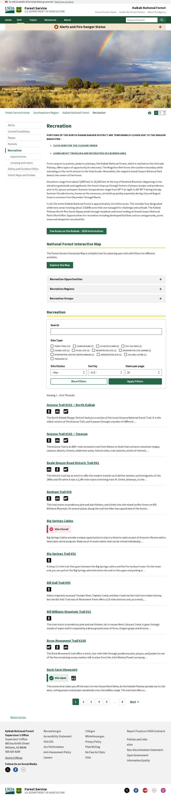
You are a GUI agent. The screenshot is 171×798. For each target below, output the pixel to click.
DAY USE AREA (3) (133, 346)
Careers (48, 757)
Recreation (15, 150)
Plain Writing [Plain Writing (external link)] (92, 747)
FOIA (88, 757)
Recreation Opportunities (66, 279)
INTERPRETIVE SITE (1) (106, 350)
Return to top (18, 717)
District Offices (13, 758)
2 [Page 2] (83, 702)
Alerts (11, 125)
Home (8, 19)
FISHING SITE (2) (61, 350)
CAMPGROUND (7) (85, 346)
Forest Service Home (105, 12)
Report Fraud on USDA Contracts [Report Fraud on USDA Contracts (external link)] (146, 731)
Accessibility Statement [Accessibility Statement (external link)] (58, 736)
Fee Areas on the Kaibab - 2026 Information (76, 231)
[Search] (162, 20)
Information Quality (138, 760)
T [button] (156, 112)
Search (55, 325)
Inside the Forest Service (132, 12)
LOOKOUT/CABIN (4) (109, 346)
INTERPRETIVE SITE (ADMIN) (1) (137, 350)
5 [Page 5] (106, 702)
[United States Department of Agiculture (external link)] (10, 10)
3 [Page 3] (91, 702)
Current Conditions (19, 131)
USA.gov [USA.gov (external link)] (90, 731)
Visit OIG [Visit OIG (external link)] (48, 741)
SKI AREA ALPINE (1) (137, 354)
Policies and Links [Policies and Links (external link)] (137, 739)
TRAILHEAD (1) (61, 358)
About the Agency (157, 12)
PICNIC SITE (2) (82, 350)
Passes (11, 138)
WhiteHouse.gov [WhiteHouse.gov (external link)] (94, 736)
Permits (12, 144)
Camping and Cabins (21, 162)
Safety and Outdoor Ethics (23, 169)
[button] (150, 112)
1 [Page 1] (75, 702)
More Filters (78, 381)
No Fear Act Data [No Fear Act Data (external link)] (95, 752)
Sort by (92, 366)
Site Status (58, 366)
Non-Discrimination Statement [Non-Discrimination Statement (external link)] (145, 750)
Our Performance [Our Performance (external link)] (54, 747)
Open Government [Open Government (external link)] (137, 755)
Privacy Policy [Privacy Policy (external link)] (93, 741)
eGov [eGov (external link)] (130, 744)
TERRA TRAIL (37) (62, 346)
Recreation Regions (62, 289)
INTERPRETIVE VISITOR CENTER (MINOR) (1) (74, 354)
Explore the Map (60, 265)
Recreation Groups (61, 298)
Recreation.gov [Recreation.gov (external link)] (52, 731)
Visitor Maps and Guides (21, 175)
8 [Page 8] (122, 702)
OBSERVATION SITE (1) (111, 354)
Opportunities (18, 156)
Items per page (135, 366)
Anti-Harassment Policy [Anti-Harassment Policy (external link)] (57, 752)
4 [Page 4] (99, 702)
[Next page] (135, 702)
